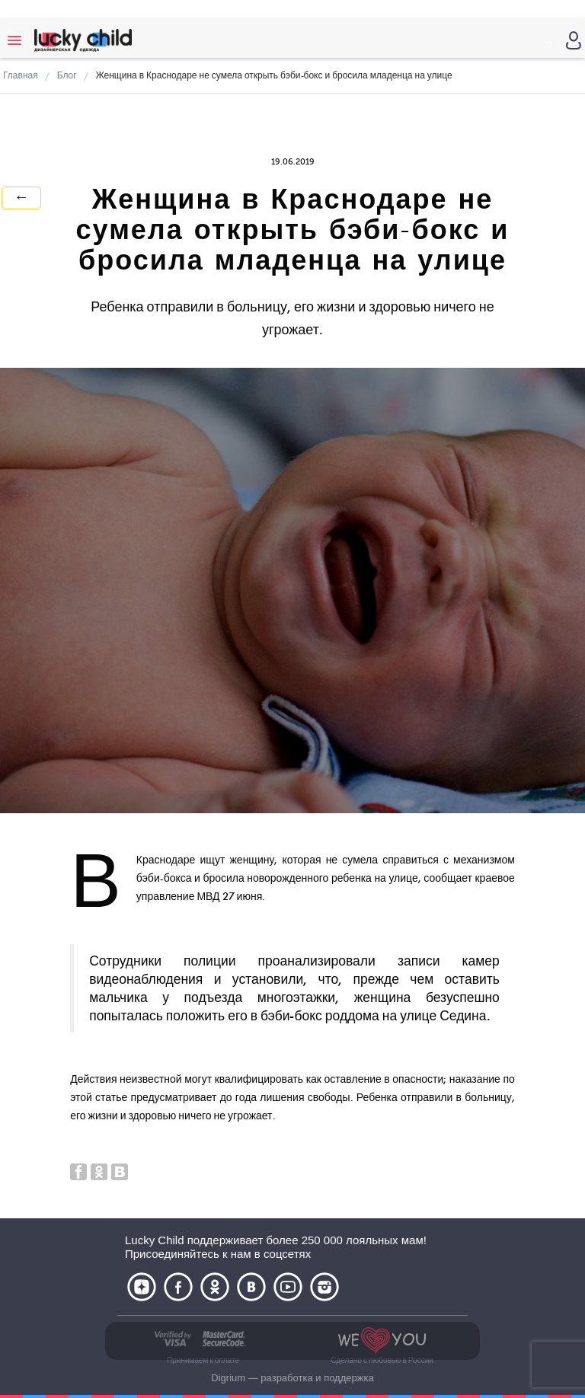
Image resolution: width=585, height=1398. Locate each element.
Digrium (228, 1378)
